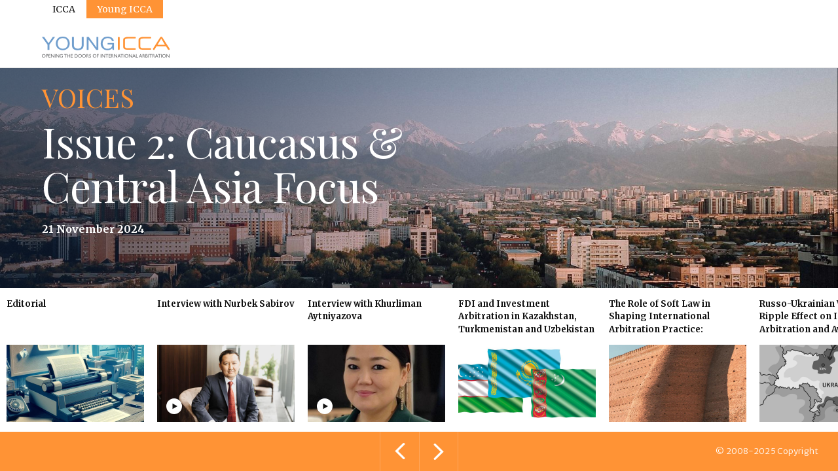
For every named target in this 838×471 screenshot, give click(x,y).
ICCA (64, 9)
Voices (88, 97)
